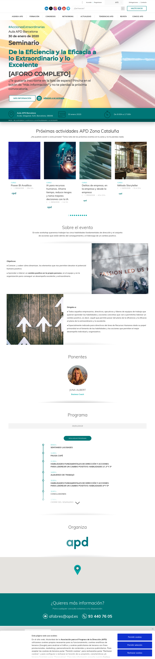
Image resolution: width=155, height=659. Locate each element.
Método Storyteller (127, 185)
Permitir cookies (135, 622)
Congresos (50, 16)
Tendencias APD (106, 16)
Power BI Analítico (21, 185)
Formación (34, 16)
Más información (22, 98)
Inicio (10, 120)
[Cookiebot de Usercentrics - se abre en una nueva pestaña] (15, 654)
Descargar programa (77, 438)
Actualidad (86, 16)
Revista (123, 16)
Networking (68, 16)
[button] (68, 215)
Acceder (89, 2)
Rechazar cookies (134, 638)
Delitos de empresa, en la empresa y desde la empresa (94, 189)
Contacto (143, 2)
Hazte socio (137, 8)
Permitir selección (134, 630)
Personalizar (128, 654)
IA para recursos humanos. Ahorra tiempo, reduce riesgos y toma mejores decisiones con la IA (59, 192)
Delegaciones (133, 2)
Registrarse (98, 2)
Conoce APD (137, 16)
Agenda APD (17, 16)
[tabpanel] (24, 170)
